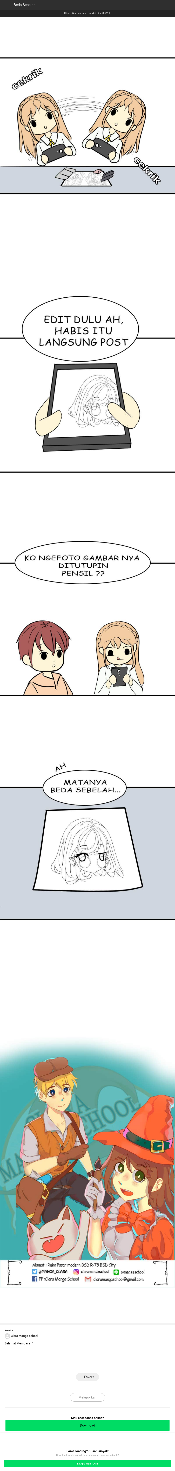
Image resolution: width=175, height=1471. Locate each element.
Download (87, 1425)
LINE (72, 1363)
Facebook (88, 1363)
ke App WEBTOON (87, 1463)
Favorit (89, 1377)
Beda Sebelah (24, 5)
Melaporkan (87, 1397)
